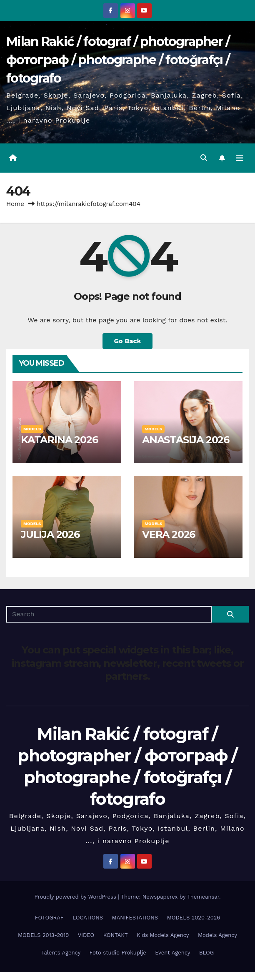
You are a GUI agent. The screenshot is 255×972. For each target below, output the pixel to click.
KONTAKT (115, 935)
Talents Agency (60, 952)
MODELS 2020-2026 (193, 917)
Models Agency (217, 935)
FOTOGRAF (49, 917)
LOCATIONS (87, 917)
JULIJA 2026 (50, 534)
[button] (203, 158)
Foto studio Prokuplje (118, 952)
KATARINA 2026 (59, 440)
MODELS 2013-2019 (43, 935)
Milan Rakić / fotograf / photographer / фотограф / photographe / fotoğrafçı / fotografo (118, 60)
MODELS (32, 429)
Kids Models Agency (163, 935)
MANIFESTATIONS (135, 917)
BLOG (206, 952)
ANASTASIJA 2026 (185, 440)
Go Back (127, 341)
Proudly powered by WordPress (76, 897)
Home (15, 204)
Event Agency (172, 952)
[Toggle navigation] (239, 158)
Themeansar (203, 897)
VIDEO (86, 935)
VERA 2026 (168, 534)
